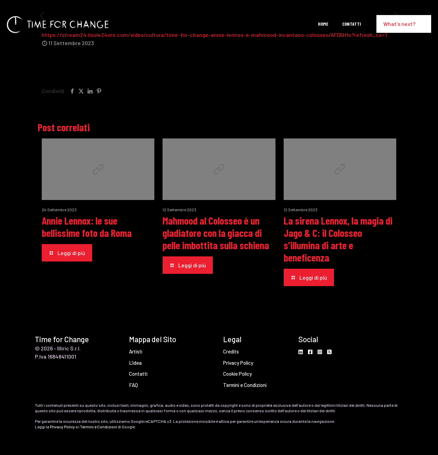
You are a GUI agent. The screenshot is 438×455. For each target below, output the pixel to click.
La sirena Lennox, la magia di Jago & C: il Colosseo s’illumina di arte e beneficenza (338, 239)
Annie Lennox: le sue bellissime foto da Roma (87, 226)
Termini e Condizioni (245, 385)
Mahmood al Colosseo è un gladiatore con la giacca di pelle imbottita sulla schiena (216, 232)
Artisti (135, 351)
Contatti (138, 374)
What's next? (403, 24)
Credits (231, 351)
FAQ (133, 385)
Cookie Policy (237, 374)
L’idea (135, 363)
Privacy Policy (238, 363)
